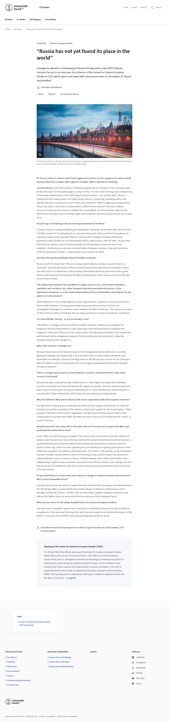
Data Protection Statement (67, 716)
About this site (31, 716)
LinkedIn (138, 657)
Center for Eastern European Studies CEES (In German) (35, 623)
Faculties (11, 662)
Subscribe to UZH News (59, 662)
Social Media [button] (50, 19)
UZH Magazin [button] (35, 19)
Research (52, 94)
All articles (18, 29)
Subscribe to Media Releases (61, 666)
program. (71, 578)
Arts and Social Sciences (70, 94)
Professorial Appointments (19, 680)
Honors (10, 675)
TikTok (137, 673)
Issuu (136, 683)
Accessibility (50, 716)
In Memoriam (13, 685)
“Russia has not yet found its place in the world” (44, 29)
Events (40, 94)
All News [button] (9, 19)
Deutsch (143, 7)
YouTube (138, 678)
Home (125, 7)
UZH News (44, 7)
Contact (134, 7)
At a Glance (12, 657)
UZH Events (12, 666)
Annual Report (13, 671)
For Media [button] (21, 19)
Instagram (139, 662)
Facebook (138, 667)
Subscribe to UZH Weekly (60, 657)
